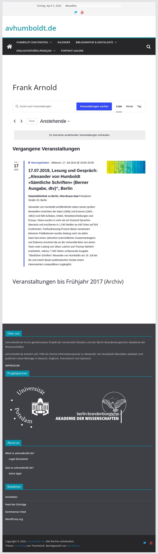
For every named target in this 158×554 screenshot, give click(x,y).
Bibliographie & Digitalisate (94, 42)
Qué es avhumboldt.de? (19, 467)
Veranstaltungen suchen (94, 106)
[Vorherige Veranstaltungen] (15, 121)
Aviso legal (15, 473)
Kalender (64, 42)
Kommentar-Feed (15, 511)
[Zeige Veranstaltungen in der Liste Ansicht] (119, 106)
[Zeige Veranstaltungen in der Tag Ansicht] (139, 106)
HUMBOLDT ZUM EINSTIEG (32, 42)
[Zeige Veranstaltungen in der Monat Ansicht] (129, 106)
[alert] (80, 135)
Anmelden (11, 497)
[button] (50, 42)
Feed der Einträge (15, 504)
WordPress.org (14, 519)
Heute (32, 121)
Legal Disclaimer (18, 459)
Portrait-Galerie (72, 50)
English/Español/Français (34, 50)
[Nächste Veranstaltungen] (21, 121)
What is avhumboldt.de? (19, 453)
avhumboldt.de (30, 28)
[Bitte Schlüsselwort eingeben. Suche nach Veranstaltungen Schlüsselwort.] (45, 106)
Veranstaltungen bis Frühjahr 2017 (58, 281)
